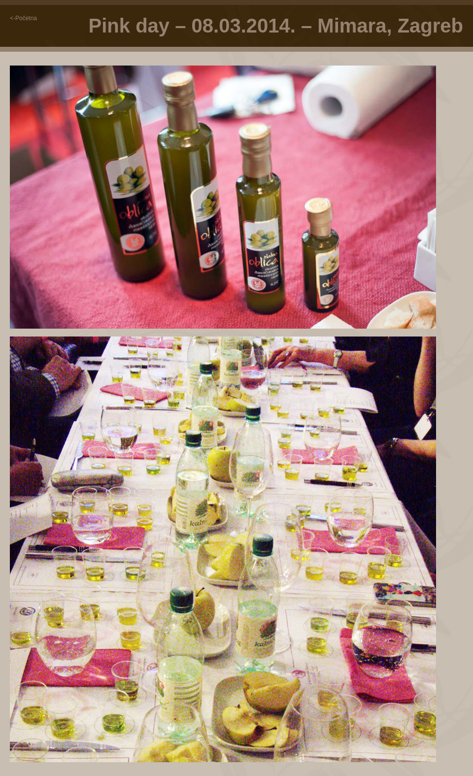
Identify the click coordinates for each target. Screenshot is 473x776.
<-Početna (23, 18)
